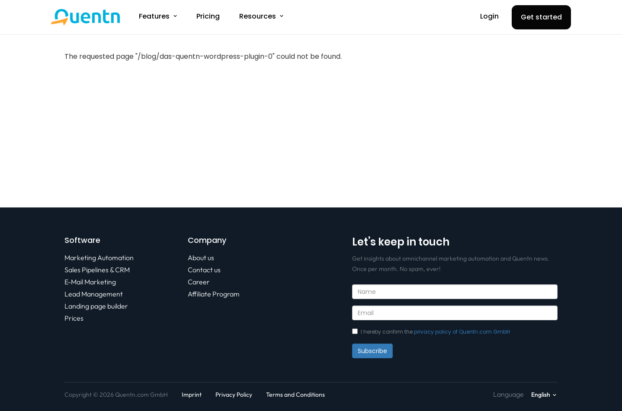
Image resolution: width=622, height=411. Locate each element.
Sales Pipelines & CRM (97, 269)
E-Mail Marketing (90, 281)
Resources (257, 16)
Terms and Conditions (295, 394)
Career (199, 281)
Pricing (208, 16)
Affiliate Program (214, 294)
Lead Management (93, 294)
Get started (541, 17)
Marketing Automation (99, 257)
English (540, 394)
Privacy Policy (233, 394)
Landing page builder (96, 306)
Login (489, 16)
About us (201, 257)
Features (154, 16)
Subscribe (372, 351)
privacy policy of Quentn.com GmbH (462, 331)
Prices (73, 318)
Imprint (192, 394)
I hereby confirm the (431, 331)
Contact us (204, 269)
